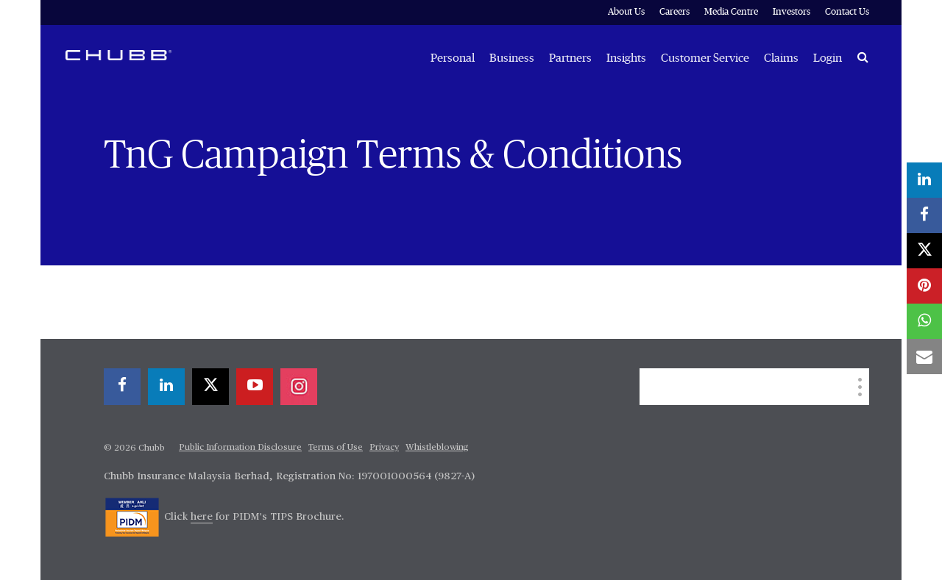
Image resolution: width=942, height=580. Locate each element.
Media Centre (731, 12)
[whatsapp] (924, 321)
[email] (924, 356)
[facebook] (122, 386)
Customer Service (705, 58)
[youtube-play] (254, 386)
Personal (453, 58)
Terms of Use (335, 447)
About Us (626, 12)
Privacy (384, 447)
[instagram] (298, 386)
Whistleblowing (437, 447)
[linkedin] (166, 386)
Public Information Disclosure (240, 447)
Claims (781, 58)
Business (511, 58)
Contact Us (847, 12)
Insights (626, 58)
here (202, 517)
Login (827, 58)
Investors (791, 12)
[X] (210, 386)
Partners (570, 58)
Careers (674, 12)
